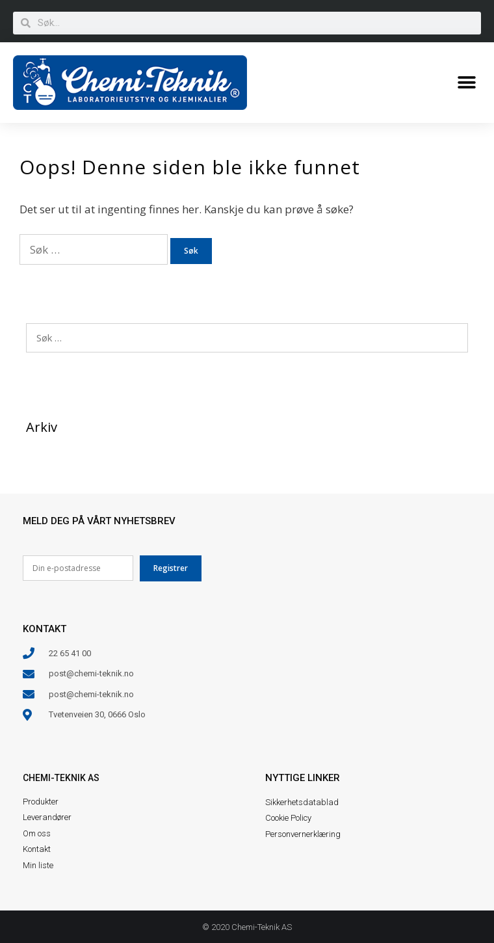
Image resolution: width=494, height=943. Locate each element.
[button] (466, 82)
